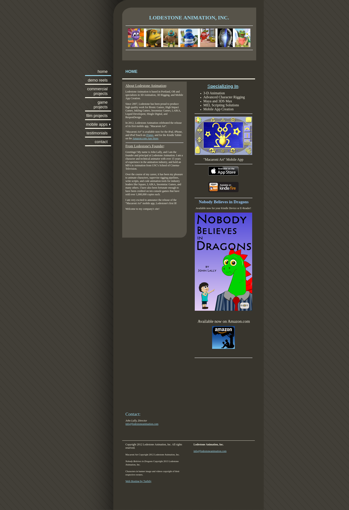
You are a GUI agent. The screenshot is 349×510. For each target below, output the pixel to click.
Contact (101, 142)
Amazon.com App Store (145, 138)
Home (102, 71)
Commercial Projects (97, 91)
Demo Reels (98, 80)
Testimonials (97, 133)
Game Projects (100, 104)
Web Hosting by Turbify (139, 481)
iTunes (149, 135)
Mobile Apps (97, 124)
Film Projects (97, 115)
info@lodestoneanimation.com (142, 424)
